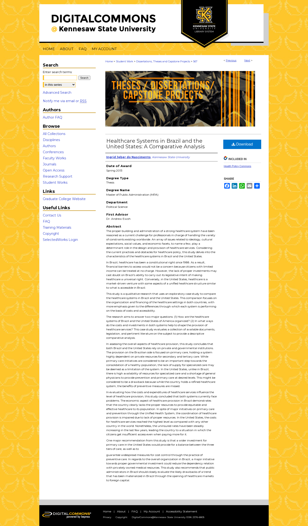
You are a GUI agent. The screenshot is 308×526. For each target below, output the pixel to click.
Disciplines (51, 140)
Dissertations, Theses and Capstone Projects (163, 61)
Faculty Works (54, 158)
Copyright (51, 233)
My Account (152, 511)
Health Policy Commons (237, 166)
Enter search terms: (57, 72)
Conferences (53, 152)
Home (109, 61)
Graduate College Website (64, 199)
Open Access (53, 170)
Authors (49, 146)
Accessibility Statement (181, 511)
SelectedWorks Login (60, 240)
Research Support (57, 176)
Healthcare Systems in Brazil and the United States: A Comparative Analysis (155, 144)
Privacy (107, 517)
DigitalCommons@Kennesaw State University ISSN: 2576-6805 (168, 517)
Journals (49, 164)
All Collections (54, 134)
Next (247, 60)
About (121, 511)
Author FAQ (52, 117)
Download (242, 144)
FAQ (46, 221)
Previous (231, 60)
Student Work (124, 61)
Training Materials (57, 227)
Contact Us (52, 215)
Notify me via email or (65, 101)
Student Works (55, 182)
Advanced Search (57, 92)
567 (195, 61)
